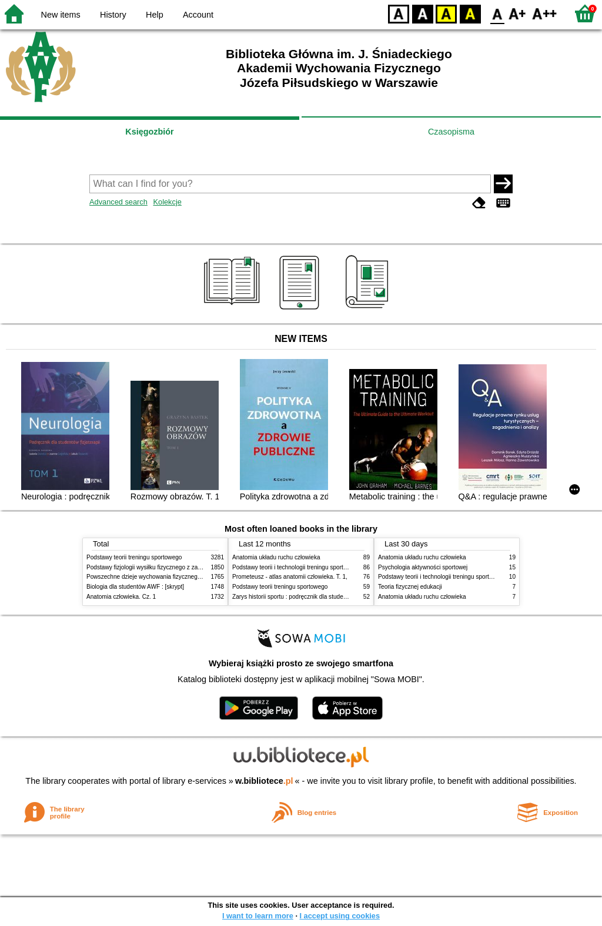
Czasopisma (451, 131)
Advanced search (118, 201)
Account (198, 14)
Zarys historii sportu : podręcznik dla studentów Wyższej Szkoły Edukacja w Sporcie (342, 596)
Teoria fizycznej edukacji (410, 586)
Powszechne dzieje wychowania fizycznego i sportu (154, 576)
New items (61, 14)
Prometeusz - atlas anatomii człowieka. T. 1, (289, 576)
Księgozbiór (149, 131)
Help (154, 14)
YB (446, 13)
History (113, 14)
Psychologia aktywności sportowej (422, 567)
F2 (544, 13)
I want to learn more (257, 915)
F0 (497, 13)
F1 (517, 13)
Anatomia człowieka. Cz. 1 (121, 596)
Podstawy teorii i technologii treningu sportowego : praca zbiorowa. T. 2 (325, 567)
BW (422, 13)
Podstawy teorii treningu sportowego (134, 557)
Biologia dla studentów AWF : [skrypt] (135, 586)
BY (470, 13)
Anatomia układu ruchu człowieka (276, 557)
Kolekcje (167, 201)
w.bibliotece (264, 781)
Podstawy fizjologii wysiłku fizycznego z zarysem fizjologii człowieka (175, 567)
